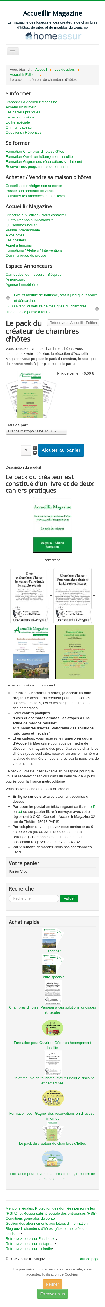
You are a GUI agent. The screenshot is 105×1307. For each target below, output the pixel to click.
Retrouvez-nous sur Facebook (31, 1239)
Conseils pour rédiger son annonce (34, 186)
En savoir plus (52, 1294)
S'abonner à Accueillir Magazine (31, 102)
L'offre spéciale (18, 122)
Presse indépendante (23, 230)
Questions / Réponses (23, 132)
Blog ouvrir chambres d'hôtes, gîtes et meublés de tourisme (46, 1231)
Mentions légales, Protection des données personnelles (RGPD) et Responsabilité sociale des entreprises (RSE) (51, 1210)
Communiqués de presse (26, 255)
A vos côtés (15, 235)
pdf (92, 806)
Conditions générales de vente (30, 1218)
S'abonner (52, 951)
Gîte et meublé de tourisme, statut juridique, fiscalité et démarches (56, 298)
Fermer (52, 1284)
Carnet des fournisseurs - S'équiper (34, 274)
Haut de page (88, 1259)
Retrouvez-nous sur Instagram (31, 1244)
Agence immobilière (22, 284)
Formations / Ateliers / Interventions (34, 250)
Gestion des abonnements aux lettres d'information (47, 1223)
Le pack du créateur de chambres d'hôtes (52, 1143)
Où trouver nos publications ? (29, 220)
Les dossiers (16, 240)
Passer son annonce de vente (30, 191)
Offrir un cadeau (19, 127)
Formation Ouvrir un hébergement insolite (39, 156)
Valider (69, 898)
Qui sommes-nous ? (22, 225)
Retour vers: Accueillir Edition (73, 323)
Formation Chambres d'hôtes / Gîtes (35, 151)
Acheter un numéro (21, 107)
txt (20, 811)
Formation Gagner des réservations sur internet (44, 161)
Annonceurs (15, 279)
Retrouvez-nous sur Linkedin (30, 1249)
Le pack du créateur (22, 117)
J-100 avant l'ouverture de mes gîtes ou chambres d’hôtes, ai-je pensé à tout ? (46, 309)
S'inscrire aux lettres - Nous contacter (36, 215)
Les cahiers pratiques (23, 112)
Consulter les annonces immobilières (35, 196)
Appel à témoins (19, 245)
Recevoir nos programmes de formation (37, 167)
